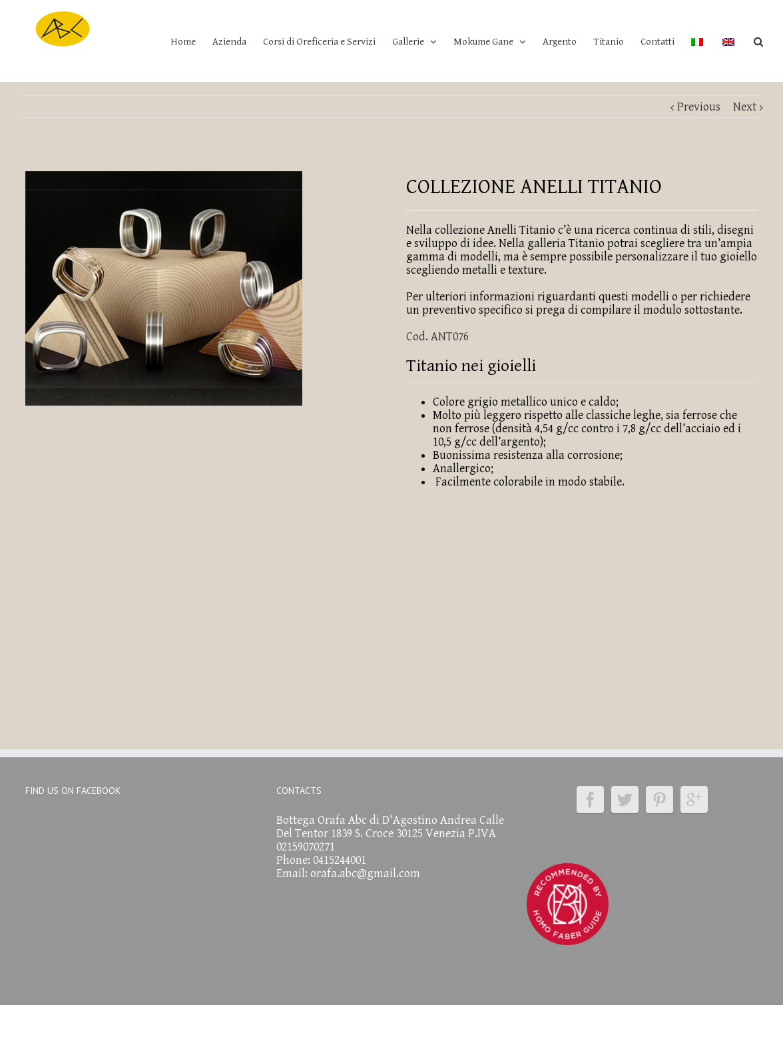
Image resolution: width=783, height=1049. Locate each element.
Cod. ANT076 (437, 337)
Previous (698, 107)
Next (744, 107)
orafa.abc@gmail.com (365, 873)
